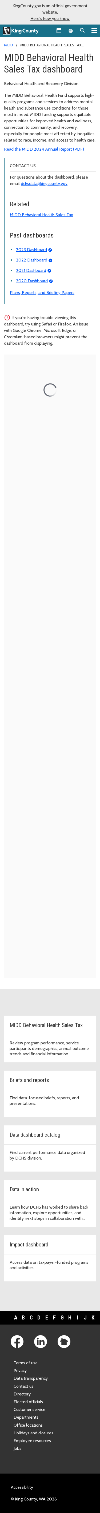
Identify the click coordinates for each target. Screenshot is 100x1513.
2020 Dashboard (32, 280)
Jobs (17, 1448)
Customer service (29, 1409)
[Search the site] (82, 30)
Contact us (23, 1386)
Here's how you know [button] (50, 18)
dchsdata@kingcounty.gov (44, 183)
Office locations (28, 1425)
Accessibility (22, 1487)
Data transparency (31, 1378)
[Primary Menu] (94, 30)
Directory (22, 1394)
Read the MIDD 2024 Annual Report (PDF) (44, 149)
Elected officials (28, 1401)
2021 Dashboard (31, 270)
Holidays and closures (33, 1432)
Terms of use (26, 1362)
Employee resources (32, 1440)
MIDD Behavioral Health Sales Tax (41, 214)
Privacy (20, 1370)
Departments (26, 1417)
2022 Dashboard (31, 260)
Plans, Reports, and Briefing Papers (42, 292)
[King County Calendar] (59, 30)
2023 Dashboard (31, 249)
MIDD (8, 45)
